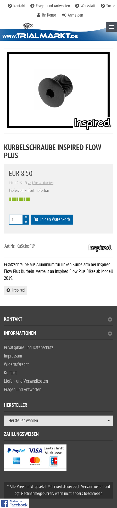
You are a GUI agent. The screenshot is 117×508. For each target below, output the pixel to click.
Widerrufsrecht (16, 364)
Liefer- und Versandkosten (26, 381)
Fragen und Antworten (50, 6)
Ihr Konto (49, 15)
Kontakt (16, 6)
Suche (108, 6)
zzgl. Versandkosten (40, 183)
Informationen (58, 334)
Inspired (16, 290)
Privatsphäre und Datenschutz (28, 347)
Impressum (13, 356)
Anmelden (75, 15)
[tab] (58, 321)
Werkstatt (85, 6)
